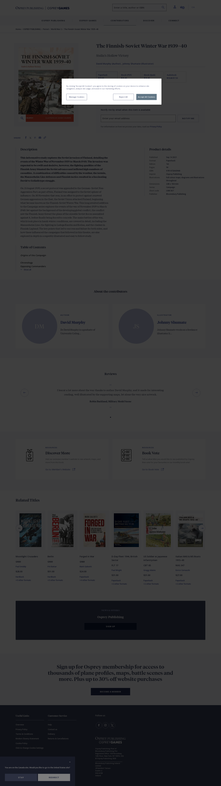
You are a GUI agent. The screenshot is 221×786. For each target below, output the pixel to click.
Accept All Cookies (146, 97)
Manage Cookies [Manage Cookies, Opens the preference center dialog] (76, 97)
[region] (111, 92)
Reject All (123, 97)
